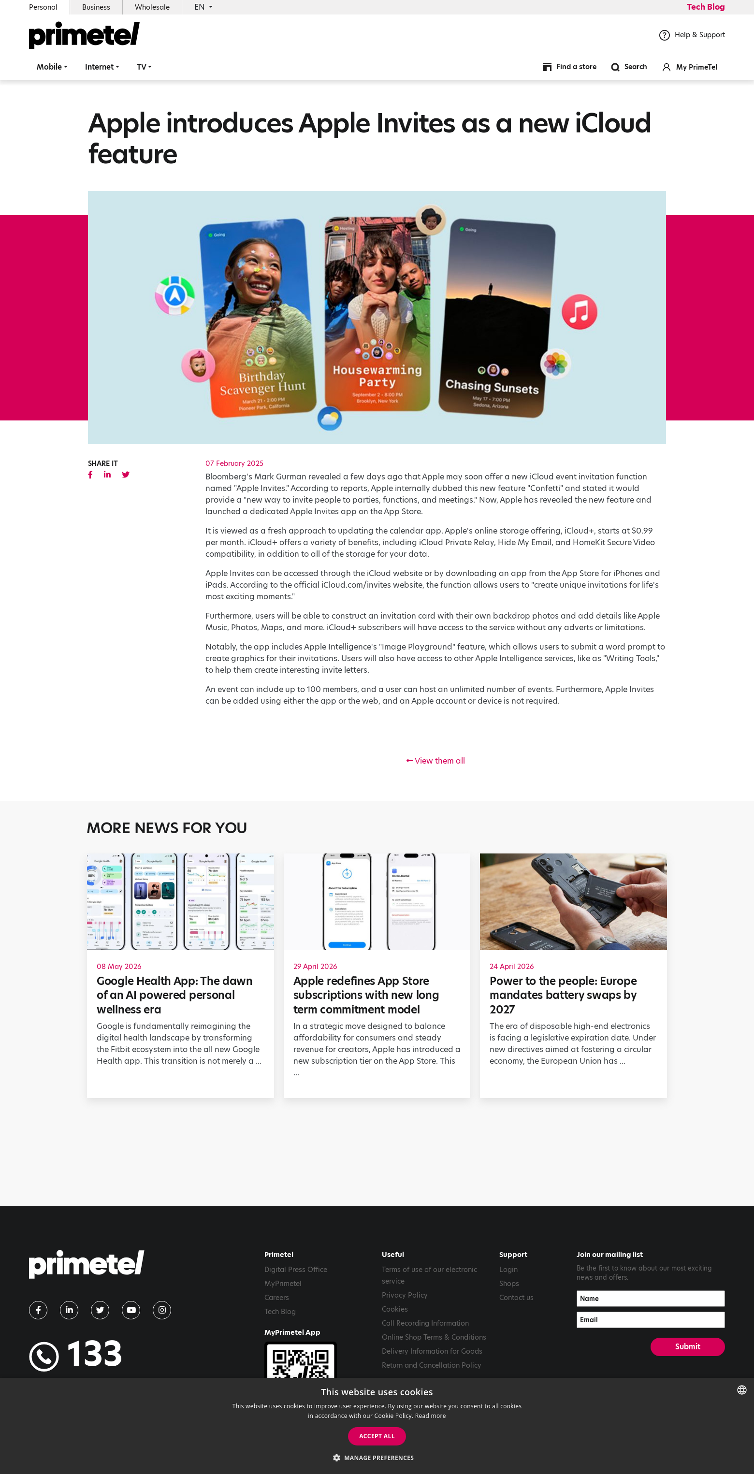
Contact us (516, 1297)
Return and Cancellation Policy (431, 1365)
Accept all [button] (377, 1436)
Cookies (395, 1309)
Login (508, 1269)
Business (96, 7)
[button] (377, 1457)
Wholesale (152, 7)
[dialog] (377, 1426)
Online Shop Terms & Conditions (434, 1337)
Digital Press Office (295, 1269)
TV (141, 70)
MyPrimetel (283, 1283)
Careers (276, 1297)
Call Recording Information (425, 1323)
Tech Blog (706, 7)
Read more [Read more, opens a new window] (430, 1416)
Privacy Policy (405, 1295)
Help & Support (692, 38)
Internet (99, 70)
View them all (435, 760)
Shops (509, 1283)
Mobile (49, 70)
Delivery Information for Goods (432, 1351)
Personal (43, 7)
